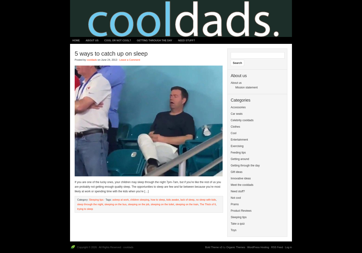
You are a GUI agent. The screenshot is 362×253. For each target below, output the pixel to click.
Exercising (237, 146)
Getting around (240, 159)
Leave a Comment (129, 59)
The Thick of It (208, 204)
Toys (233, 230)
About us (92, 40)
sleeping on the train (186, 204)
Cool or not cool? (117, 40)
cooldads (92, 59)
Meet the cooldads (242, 185)
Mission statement (246, 87)
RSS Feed (277, 247)
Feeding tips (238, 152)
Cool (233, 133)
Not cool (236, 197)
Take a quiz (238, 223)
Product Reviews (241, 210)
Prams (235, 204)
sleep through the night (90, 204)
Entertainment (239, 139)
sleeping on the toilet (162, 204)
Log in (288, 247)
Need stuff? (186, 40)
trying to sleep (85, 209)
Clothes (235, 126)
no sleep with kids (206, 199)
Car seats (236, 113)
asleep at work (120, 199)
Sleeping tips (96, 199)
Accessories (238, 107)
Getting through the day (154, 40)
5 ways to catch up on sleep (111, 53)
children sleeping (139, 199)
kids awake (172, 199)
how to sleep (158, 199)
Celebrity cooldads (242, 120)
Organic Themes (235, 247)
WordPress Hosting (258, 247)
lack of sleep (187, 199)
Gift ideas (236, 172)
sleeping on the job (138, 204)
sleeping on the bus (115, 204)
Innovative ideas (241, 178)
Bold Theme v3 (213, 247)
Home (76, 40)
